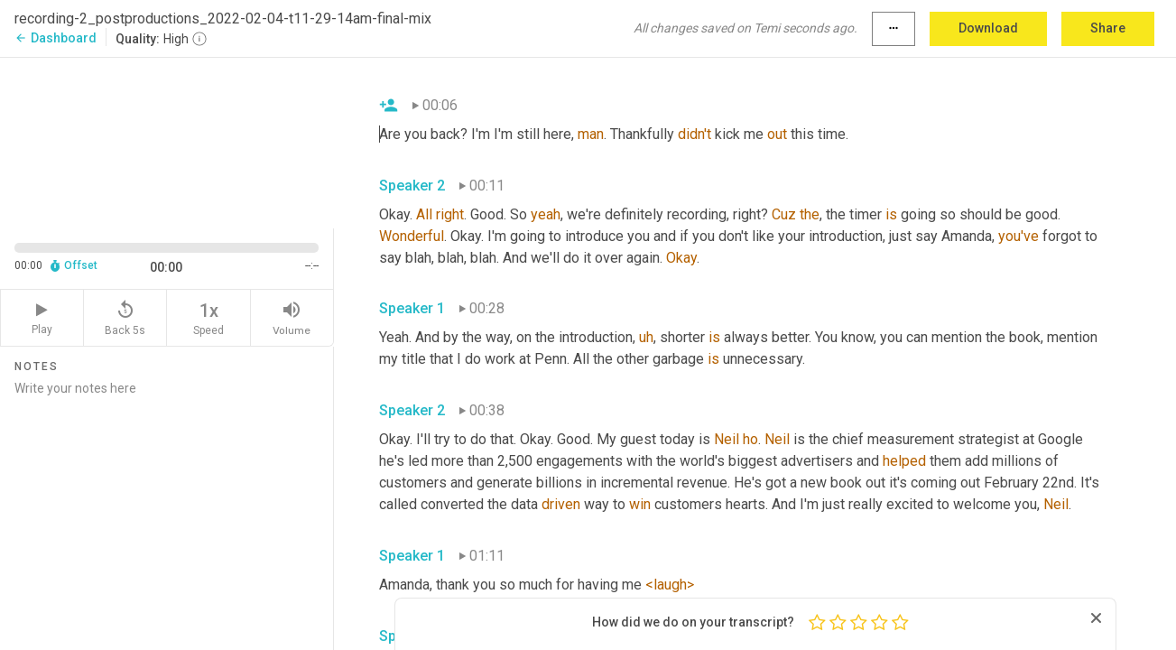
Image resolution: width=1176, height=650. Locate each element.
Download (988, 28)
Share (1107, 28)
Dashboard (55, 38)
